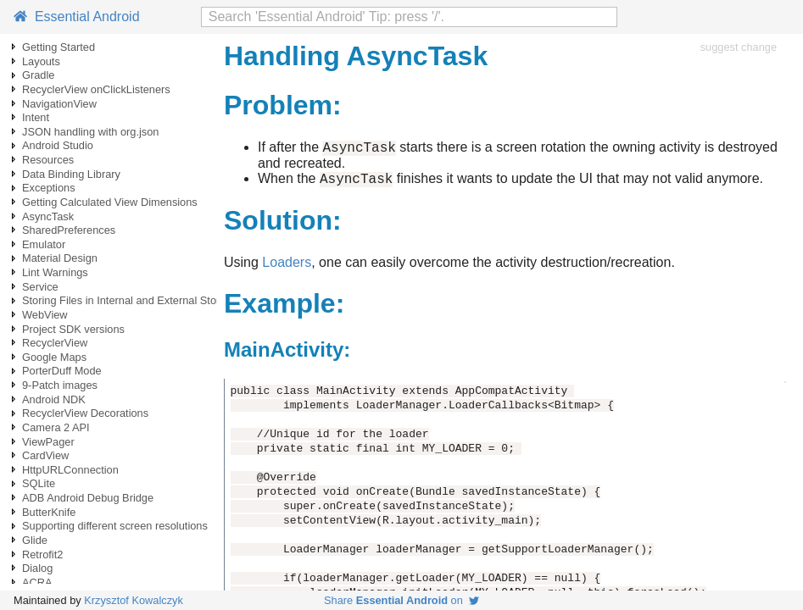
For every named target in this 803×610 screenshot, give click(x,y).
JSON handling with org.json (90, 131)
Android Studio (57, 145)
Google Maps (54, 357)
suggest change (738, 47)
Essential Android (77, 16)
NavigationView (59, 103)
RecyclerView (54, 342)
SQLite (38, 483)
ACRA (37, 582)
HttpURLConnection (70, 469)
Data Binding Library (71, 174)
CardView (45, 455)
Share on (401, 600)
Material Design (60, 258)
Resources (48, 159)
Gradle (38, 75)
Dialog (37, 568)
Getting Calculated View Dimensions (110, 202)
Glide (34, 540)
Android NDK (54, 399)
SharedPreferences (68, 230)
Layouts (41, 61)
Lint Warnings (55, 272)
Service (40, 286)
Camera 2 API (56, 427)
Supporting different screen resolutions (115, 525)
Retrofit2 (42, 554)
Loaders (286, 267)
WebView (45, 314)
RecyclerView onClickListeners (96, 89)
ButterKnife (48, 512)
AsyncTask (48, 216)
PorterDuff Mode (62, 370)
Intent (35, 117)
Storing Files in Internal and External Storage (130, 300)
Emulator (43, 244)
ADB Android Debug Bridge (87, 497)
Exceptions (48, 187)
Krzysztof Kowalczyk (133, 600)
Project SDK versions (73, 329)
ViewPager (48, 441)
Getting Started (58, 47)
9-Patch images (60, 385)
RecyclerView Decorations (85, 413)
